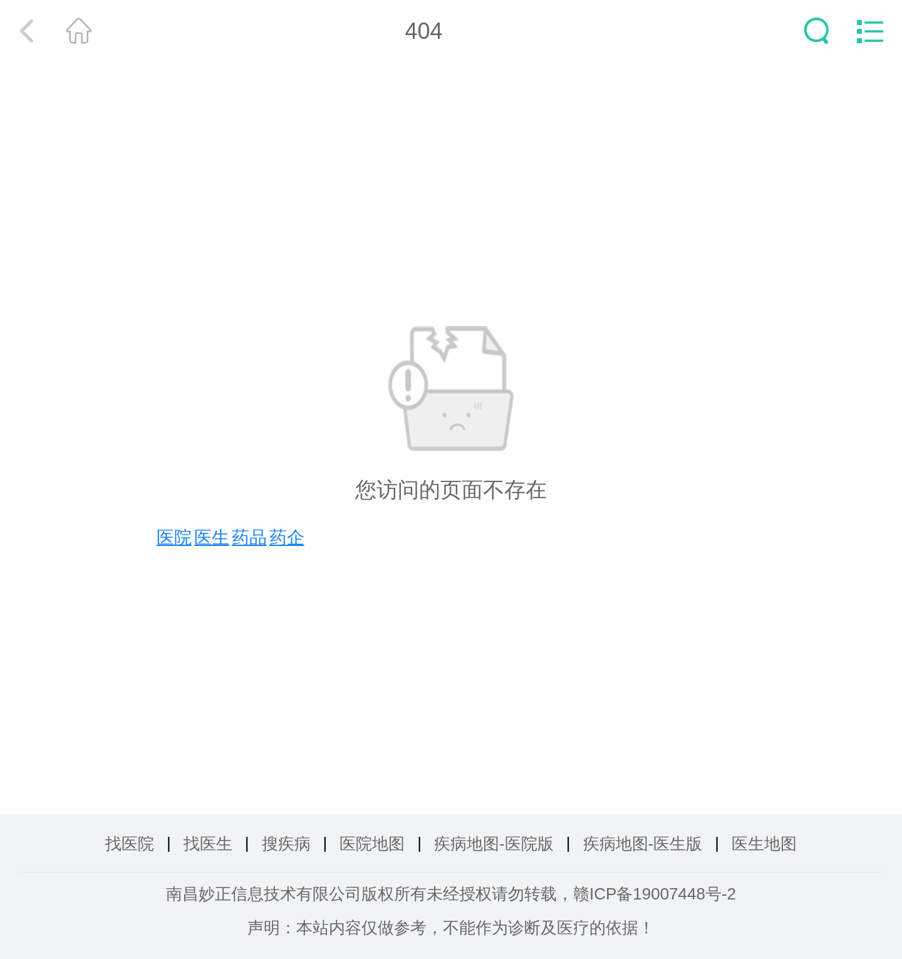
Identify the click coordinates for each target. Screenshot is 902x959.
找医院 (129, 843)
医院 (174, 537)
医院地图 (372, 843)
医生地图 (764, 843)
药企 (286, 537)
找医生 (208, 843)
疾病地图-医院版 (494, 843)
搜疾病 (286, 843)
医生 (211, 537)
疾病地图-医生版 (643, 843)
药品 (249, 537)
